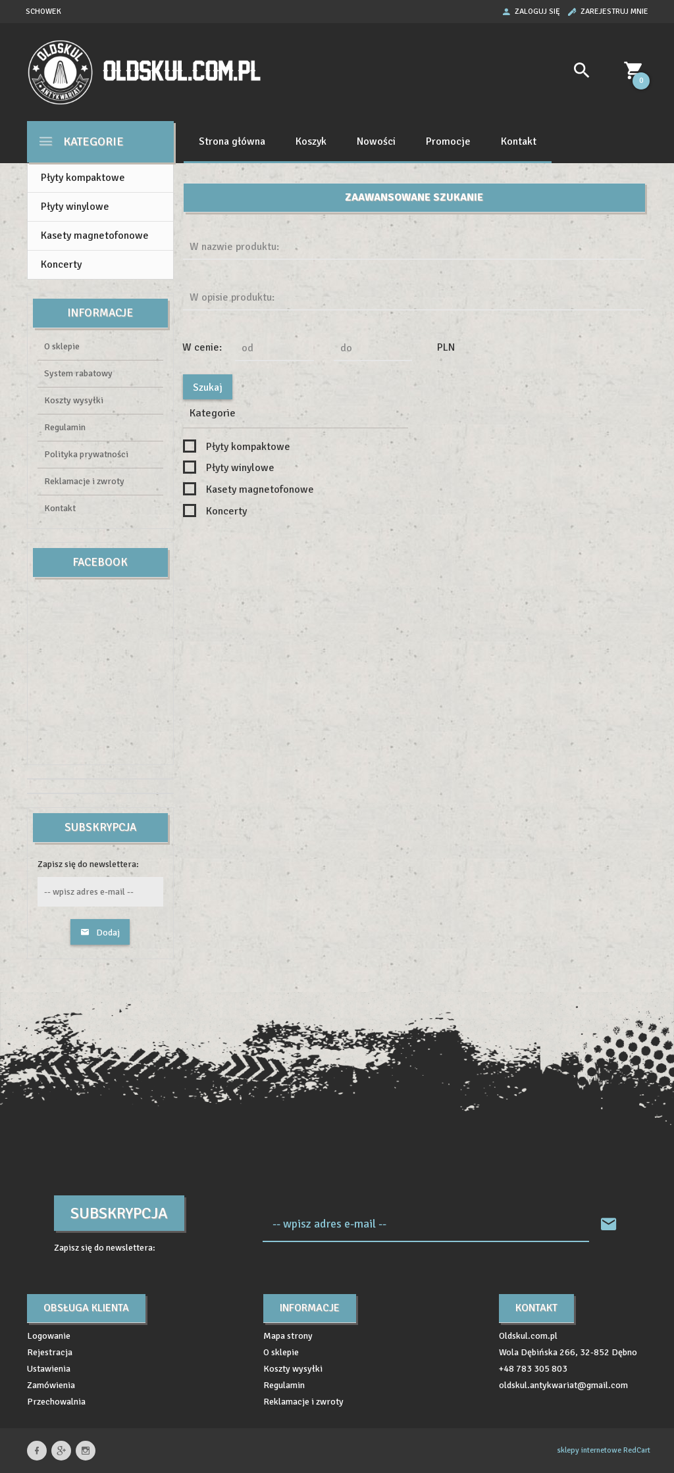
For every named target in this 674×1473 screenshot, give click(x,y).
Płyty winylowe (75, 206)
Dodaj (100, 932)
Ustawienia (48, 1368)
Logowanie (48, 1335)
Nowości (376, 141)
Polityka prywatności (86, 454)
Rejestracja (49, 1352)
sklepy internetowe (589, 1450)
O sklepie (62, 346)
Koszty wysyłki (73, 400)
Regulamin (65, 427)
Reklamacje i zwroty (84, 481)
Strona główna (232, 141)
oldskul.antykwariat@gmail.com (563, 1385)
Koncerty (61, 264)
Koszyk (311, 141)
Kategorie (81, 141)
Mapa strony (288, 1335)
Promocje (448, 141)
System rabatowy (78, 373)
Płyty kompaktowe (83, 177)
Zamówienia (51, 1385)
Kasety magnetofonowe (95, 235)
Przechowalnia (56, 1401)
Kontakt (518, 141)
